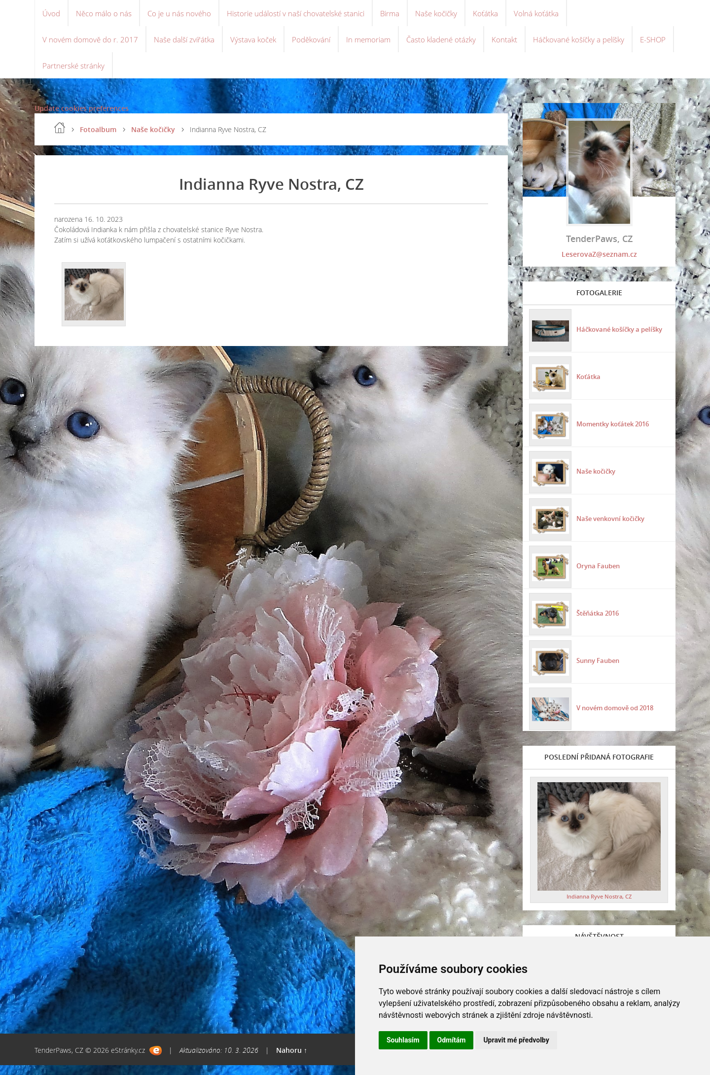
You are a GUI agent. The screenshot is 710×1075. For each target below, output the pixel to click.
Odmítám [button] (451, 1040)
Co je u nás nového (183, 14)
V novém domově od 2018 (619, 716)
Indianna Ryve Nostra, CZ (599, 906)
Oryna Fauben (598, 574)
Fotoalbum (98, 139)
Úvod (51, 14)
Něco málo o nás (106, 14)
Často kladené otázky (455, 44)
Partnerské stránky (118, 74)
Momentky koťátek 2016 (616, 432)
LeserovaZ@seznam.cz (599, 264)
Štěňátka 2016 (599, 621)
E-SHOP (56, 74)
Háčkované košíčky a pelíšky (598, 44)
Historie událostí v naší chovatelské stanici (305, 14)
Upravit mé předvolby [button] (516, 1040)
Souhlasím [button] (403, 1040)
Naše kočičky (452, 14)
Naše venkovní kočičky (613, 526)
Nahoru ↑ (291, 1060)
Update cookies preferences (82, 118)
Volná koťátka (555, 14)
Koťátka (504, 14)
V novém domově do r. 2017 (91, 44)
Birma (403, 14)
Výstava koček (260, 44)
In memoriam (379, 44)
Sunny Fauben (599, 668)
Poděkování (320, 44)
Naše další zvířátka (189, 44)
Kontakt (521, 44)
